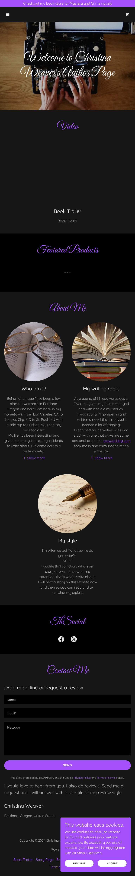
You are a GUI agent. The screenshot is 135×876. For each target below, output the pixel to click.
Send (67, 765)
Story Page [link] (45, 859)
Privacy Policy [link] (82, 777)
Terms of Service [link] (107, 777)
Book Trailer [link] (23, 859)
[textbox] (67, 699)
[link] (127, 14)
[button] (18, 14)
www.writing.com (117, 440)
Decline (79, 863)
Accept (112, 863)
